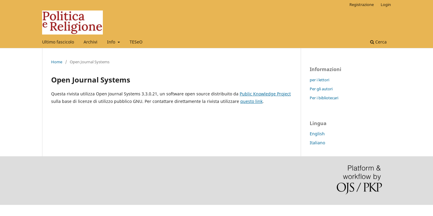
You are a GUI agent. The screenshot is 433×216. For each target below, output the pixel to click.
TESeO (136, 42)
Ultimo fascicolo (58, 42)
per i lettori (319, 79)
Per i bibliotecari (324, 97)
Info (111, 42)
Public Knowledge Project (265, 94)
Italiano (317, 143)
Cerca (378, 42)
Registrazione (361, 4)
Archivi (90, 42)
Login (386, 4)
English (317, 133)
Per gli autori (321, 89)
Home (56, 61)
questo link (251, 101)
